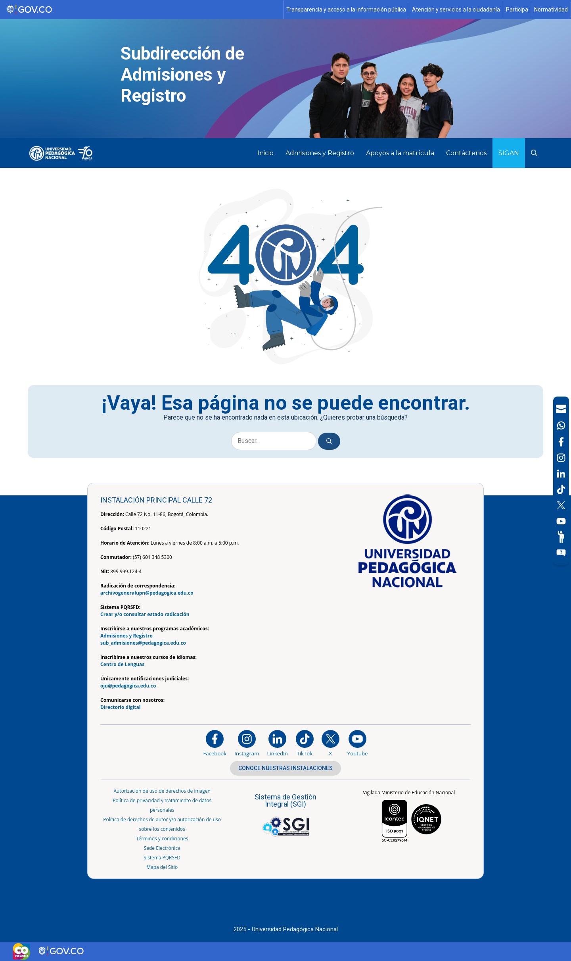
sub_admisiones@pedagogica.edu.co (143, 642)
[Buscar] (329, 441)
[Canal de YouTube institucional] (357, 743)
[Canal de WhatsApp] (561, 425)
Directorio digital (120, 707)
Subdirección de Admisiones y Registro (182, 74)
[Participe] (561, 537)
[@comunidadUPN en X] (330, 743)
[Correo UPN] (561, 409)
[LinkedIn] (561, 473)
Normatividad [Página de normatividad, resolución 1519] (551, 9)
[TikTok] (561, 489)
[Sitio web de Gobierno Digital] (61, 951)
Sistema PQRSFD (162, 857)
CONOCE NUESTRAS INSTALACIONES (285, 768)
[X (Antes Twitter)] (561, 505)
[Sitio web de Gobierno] (142, 9)
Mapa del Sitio (162, 867)
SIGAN (508, 153)
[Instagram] (246, 743)
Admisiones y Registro (320, 153)
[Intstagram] (561, 458)
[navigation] (561, 481)
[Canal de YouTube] (561, 521)
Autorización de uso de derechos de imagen (161, 791)
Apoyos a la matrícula (400, 153)
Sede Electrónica (162, 848)
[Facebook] (561, 442)
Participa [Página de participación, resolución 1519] (517, 9)
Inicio (265, 153)
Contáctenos (466, 153)
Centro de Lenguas (122, 664)
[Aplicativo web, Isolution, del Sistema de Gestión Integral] (285, 813)
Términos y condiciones (162, 838)
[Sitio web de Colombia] (21, 951)
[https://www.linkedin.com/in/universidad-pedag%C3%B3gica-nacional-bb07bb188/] (277, 743)
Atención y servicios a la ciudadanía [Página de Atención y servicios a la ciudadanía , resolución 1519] (456, 9)
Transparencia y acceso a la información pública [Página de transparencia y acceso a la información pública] (346, 9)
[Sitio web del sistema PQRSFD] (561, 553)
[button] (534, 153)
